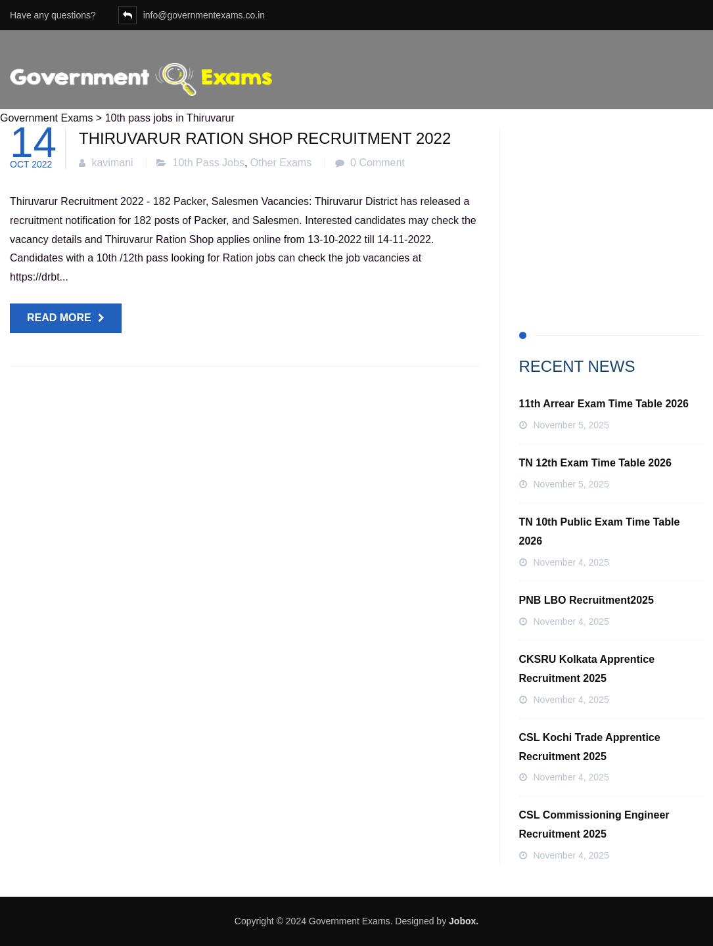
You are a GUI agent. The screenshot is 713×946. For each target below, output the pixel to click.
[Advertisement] (611, 210)
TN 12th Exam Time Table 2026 (595, 462)
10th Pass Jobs (208, 162)
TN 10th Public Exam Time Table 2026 (599, 531)
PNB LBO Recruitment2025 (586, 600)
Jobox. (463, 921)
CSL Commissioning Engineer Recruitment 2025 (594, 824)
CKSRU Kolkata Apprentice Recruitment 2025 (587, 669)
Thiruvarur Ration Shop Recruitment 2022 (265, 138)
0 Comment (377, 162)
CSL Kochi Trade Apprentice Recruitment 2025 (589, 747)
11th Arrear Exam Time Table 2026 (604, 403)
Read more (59, 317)
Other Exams (280, 162)
